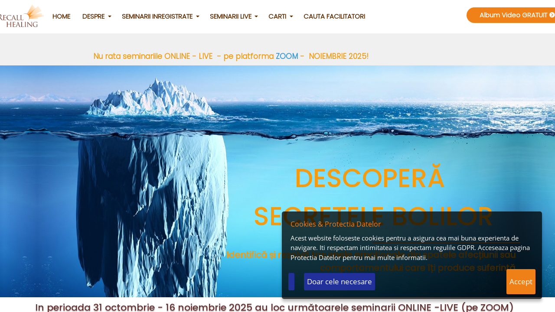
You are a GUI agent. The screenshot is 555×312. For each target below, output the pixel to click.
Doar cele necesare (339, 281)
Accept (520, 281)
